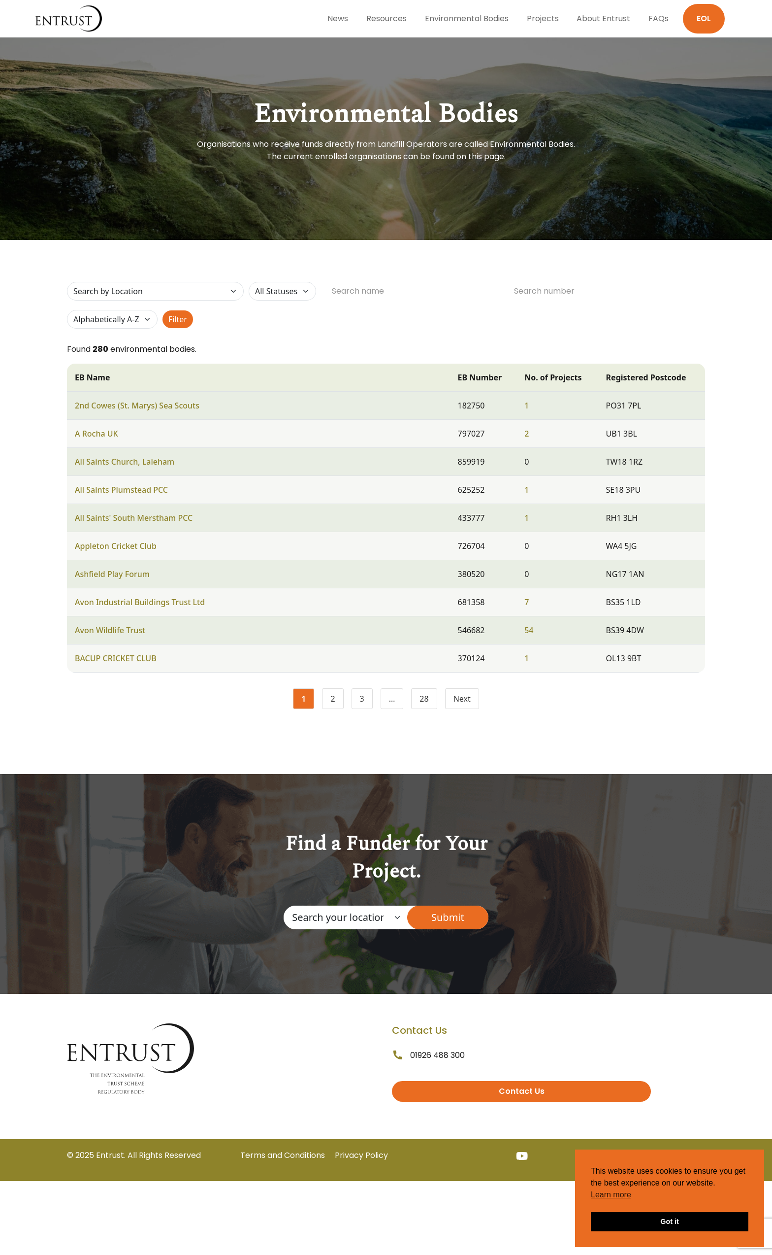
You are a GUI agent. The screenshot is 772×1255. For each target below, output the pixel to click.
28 (428, 701)
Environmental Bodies (467, 18)
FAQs (658, 18)
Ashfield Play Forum (112, 574)
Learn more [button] (611, 1194)
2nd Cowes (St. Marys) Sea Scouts (137, 405)
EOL (704, 18)
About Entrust (603, 18)
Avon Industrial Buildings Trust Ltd (140, 602)
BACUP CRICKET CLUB (116, 658)
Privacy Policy (361, 1155)
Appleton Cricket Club (116, 546)
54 (528, 630)
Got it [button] (669, 1221)
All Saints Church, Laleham (124, 461)
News (337, 18)
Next (462, 698)
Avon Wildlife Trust (110, 630)
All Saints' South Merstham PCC (134, 517)
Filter (177, 319)
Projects (543, 18)
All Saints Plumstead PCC (121, 489)
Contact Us (522, 1091)
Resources (386, 18)
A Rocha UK (96, 433)
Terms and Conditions (282, 1155)
